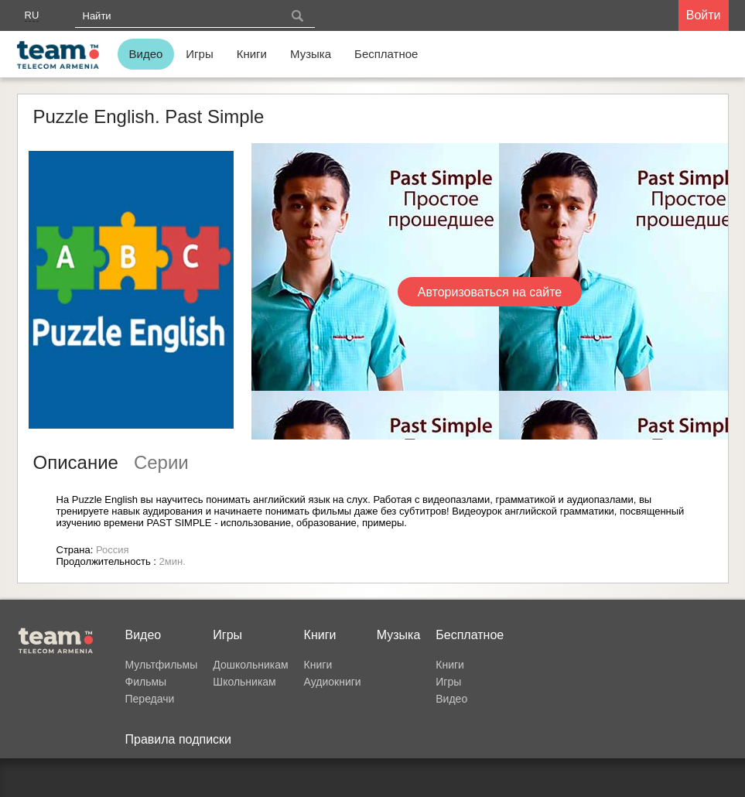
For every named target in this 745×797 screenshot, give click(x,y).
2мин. (172, 561)
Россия (112, 550)
